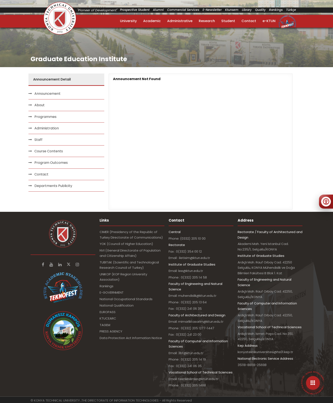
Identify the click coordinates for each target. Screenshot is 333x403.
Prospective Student (135, 10)
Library (247, 10)
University (128, 20)
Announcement (47, 93)
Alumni (158, 10)
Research (207, 20)
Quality (260, 10)
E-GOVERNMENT (112, 292)
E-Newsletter (212, 10)
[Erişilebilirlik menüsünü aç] (326, 202)
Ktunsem (231, 10)
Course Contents (48, 151)
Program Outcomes (51, 162)
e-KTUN (268, 20)
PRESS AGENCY (111, 331)
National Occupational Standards (126, 299)
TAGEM (105, 325)
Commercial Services (183, 10)
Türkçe (291, 10)
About (39, 105)
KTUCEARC (108, 318)
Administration (46, 128)
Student (228, 20)
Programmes (45, 116)
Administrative (179, 20)
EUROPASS (108, 312)
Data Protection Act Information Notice (131, 338)
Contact (248, 20)
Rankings (276, 10)
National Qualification (117, 305)
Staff (38, 139)
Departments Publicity (53, 185)
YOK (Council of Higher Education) (126, 244)
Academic (152, 20)
